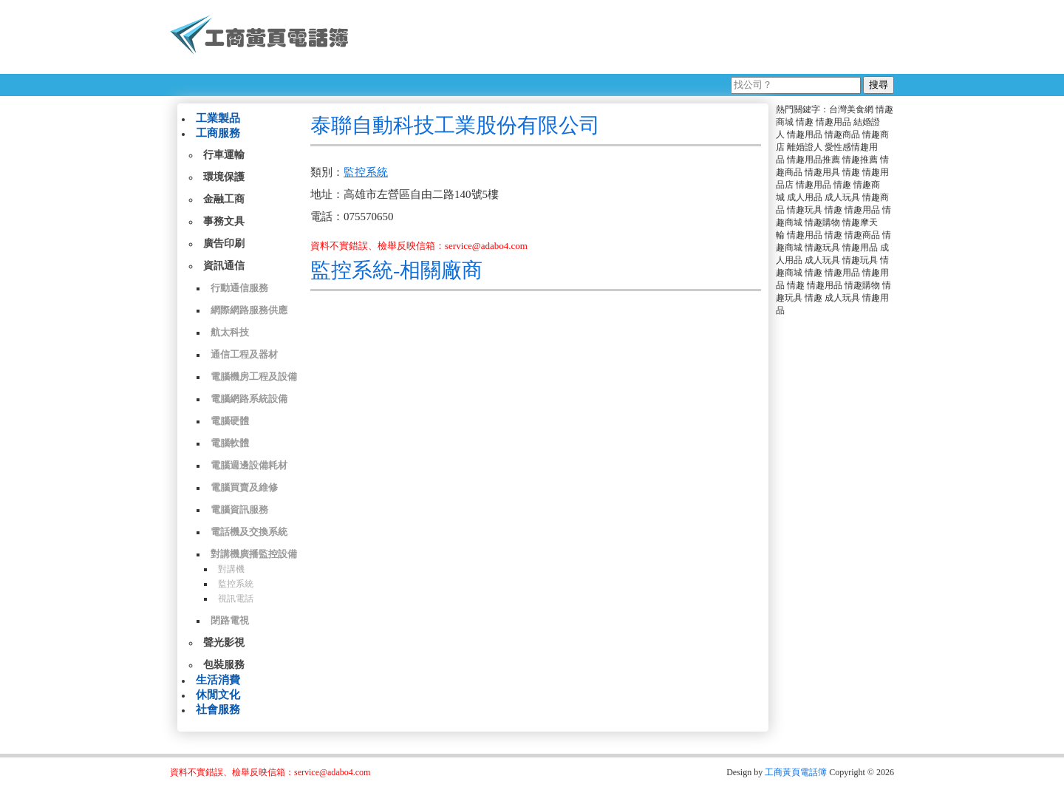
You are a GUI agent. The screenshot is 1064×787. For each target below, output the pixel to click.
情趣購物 (822, 222)
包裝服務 (224, 664)
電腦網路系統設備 (249, 398)
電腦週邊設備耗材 (249, 465)
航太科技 (230, 332)
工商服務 (218, 133)
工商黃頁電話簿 (796, 772)
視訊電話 (235, 598)
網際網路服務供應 (249, 310)
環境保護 (224, 177)
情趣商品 (842, 134)
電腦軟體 (230, 443)
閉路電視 (230, 620)
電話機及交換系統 (249, 531)
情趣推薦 (860, 159)
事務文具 (224, 221)
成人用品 (804, 197)
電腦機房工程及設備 (254, 376)
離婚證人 (804, 147)
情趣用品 (833, 122)
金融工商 (224, 199)
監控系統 (235, 584)
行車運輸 (224, 154)
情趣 (805, 122)
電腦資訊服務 (239, 509)
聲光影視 (224, 642)
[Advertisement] (627, 37)
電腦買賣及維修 (244, 487)
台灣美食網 (851, 109)
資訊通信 (224, 265)
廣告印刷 (224, 243)
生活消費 (218, 680)
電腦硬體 (230, 420)
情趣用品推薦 (813, 159)
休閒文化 (218, 695)
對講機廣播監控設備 (254, 553)
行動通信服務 (239, 287)
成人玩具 (842, 197)
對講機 (231, 569)
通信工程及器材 (244, 354)
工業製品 (218, 118)
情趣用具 (822, 172)
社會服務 (218, 709)
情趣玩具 (804, 210)
